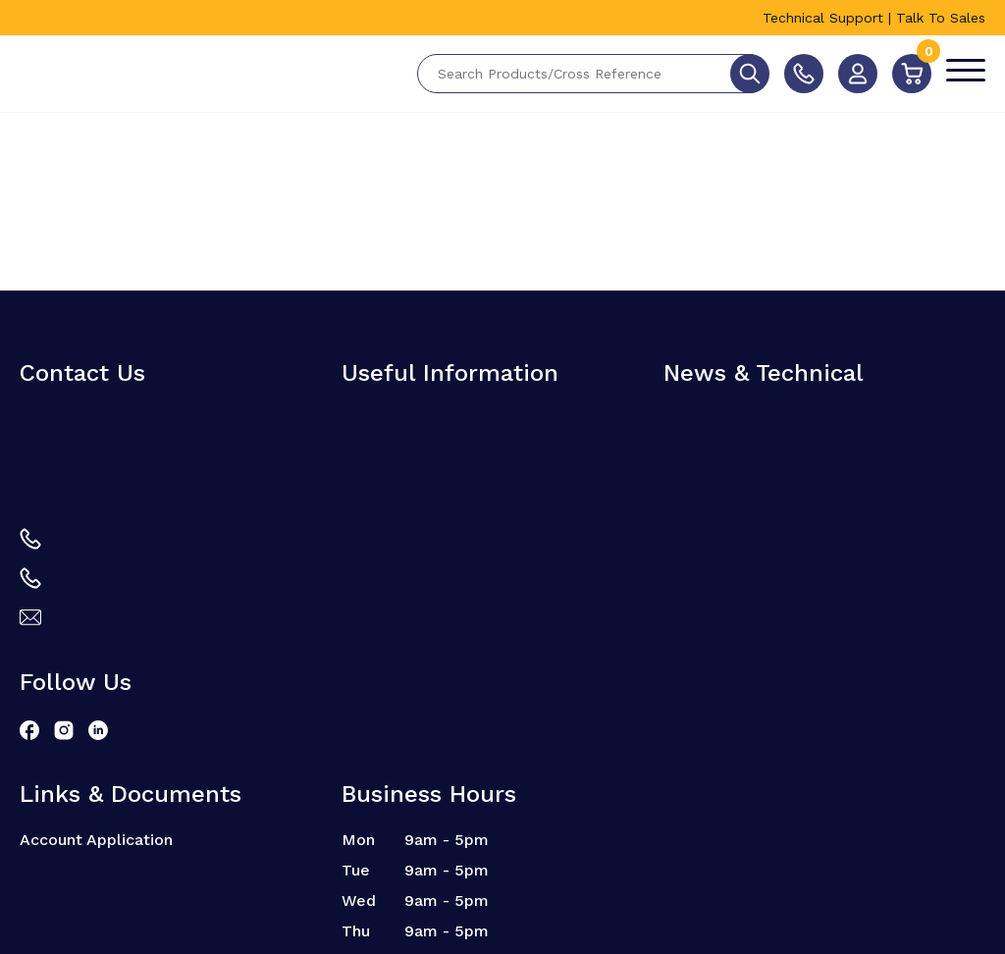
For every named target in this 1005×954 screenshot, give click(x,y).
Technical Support (823, 18)
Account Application (96, 839)
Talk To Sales (940, 18)
